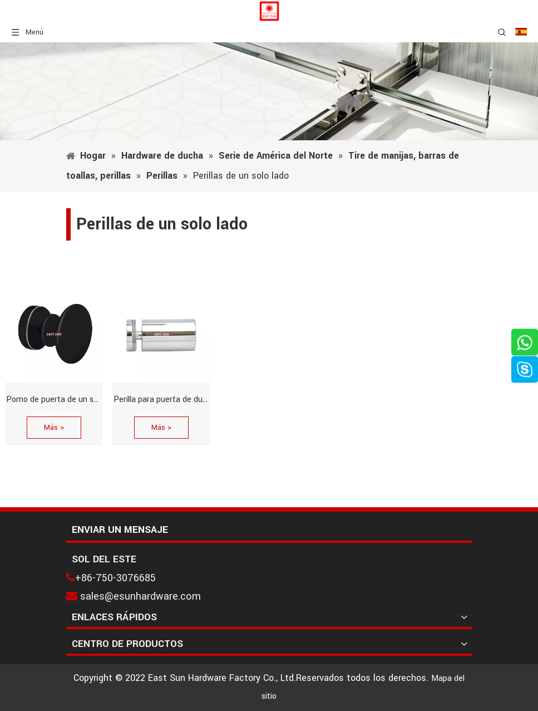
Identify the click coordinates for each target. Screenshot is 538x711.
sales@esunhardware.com (140, 596)
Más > (54, 428)
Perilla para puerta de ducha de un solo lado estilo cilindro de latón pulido (161, 399)
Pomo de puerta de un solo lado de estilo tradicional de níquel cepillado (53, 399)
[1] (269, 91)
